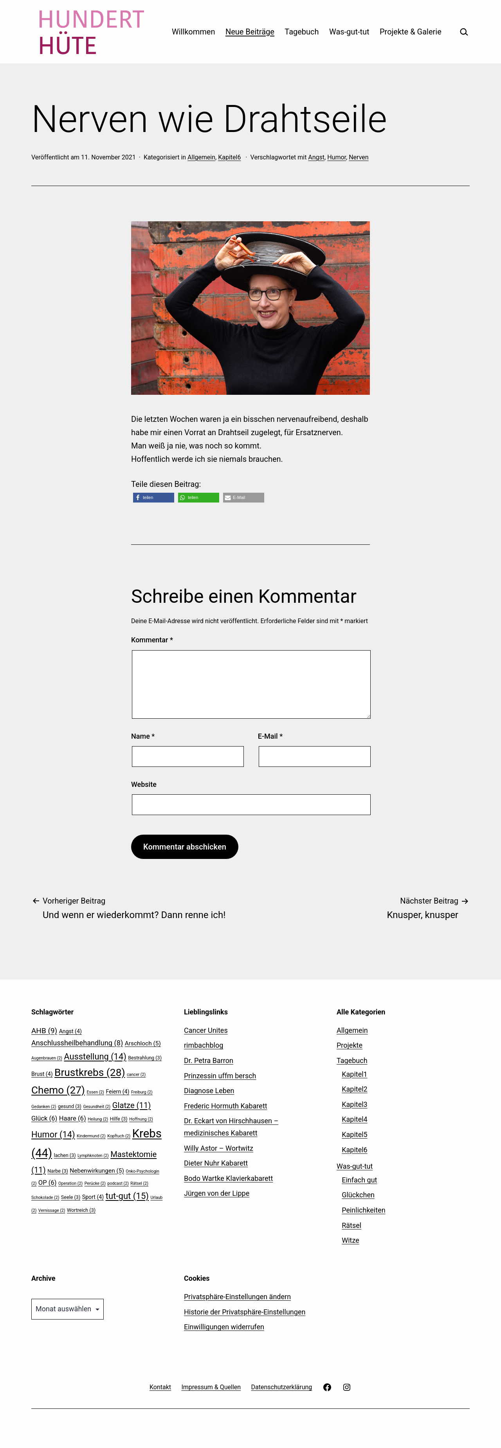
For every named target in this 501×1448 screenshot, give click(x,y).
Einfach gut (359, 1180)
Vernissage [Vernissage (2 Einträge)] (51, 1210)
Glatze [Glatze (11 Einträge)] (131, 1105)
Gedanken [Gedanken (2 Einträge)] (43, 1106)
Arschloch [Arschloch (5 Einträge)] (143, 1043)
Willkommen (193, 31)
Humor (336, 157)
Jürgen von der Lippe (216, 1193)
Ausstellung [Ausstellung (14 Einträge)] (95, 1056)
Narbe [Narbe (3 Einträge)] (57, 1171)
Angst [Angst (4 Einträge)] (70, 1031)
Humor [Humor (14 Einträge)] (53, 1134)
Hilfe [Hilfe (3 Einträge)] (119, 1119)
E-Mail (270, 736)
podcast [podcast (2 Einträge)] (117, 1183)
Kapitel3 (355, 1104)
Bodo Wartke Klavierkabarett (228, 1178)
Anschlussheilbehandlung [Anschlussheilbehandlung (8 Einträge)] (77, 1043)
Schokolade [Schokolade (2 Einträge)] (45, 1197)
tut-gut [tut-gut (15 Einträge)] (127, 1196)
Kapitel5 (355, 1134)
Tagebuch (302, 31)
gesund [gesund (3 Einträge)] (69, 1106)
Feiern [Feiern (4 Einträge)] (117, 1091)
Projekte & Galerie (411, 31)
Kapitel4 (355, 1119)
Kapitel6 (229, 157)
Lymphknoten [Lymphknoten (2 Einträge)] (93, 1155)
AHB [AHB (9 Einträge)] (44, 1030)
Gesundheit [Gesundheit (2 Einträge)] (96, 1106)
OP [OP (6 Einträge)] (47, 1182)
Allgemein (201, 157)
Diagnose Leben (209, 1090)
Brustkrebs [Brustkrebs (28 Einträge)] (89, 1072)
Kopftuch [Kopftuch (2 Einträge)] (118, 1136)
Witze (350, 1240)
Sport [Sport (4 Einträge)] (93, 1197)
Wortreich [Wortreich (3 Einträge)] (81, 1210)
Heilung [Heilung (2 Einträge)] (98, 1119)
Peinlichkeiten (363, 1210)
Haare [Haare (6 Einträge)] (72, 1118)
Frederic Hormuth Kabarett (225, 1106)
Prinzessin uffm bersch (220, 1076)
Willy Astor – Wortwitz (218, 1148)
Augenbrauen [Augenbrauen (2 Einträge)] (46, 1058)
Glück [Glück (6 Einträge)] (44, 1118)
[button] (153, 498)
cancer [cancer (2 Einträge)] (136, 1074)
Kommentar (152, 640)
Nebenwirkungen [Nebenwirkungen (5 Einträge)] (97, 1170)
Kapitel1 (355, 1074)
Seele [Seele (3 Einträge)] (70, 1197)
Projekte (349, 1045)
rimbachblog (203, 1045)
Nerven (358, 157)
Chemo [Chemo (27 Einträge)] (58, 1090)
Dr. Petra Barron (208, 1060)
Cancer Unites (206, 1030)
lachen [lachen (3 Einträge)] (65, 1155)
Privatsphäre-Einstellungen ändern (237, 1297)
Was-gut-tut (349, 31)
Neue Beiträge (249, 31)
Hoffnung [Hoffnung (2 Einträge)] (141, 1119)
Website (144, 784)
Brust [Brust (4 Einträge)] (42, 1074)
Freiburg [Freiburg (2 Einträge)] (142, 1092)
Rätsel (351, 1225)
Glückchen (358, 1195)
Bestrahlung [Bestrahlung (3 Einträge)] (145, 1058)
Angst (316, 157)
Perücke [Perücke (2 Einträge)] (95, 1183)
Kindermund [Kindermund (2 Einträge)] (91, 1136)
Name (143, 736)
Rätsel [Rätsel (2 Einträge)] (139, 1183)
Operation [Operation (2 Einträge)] (70, 1183)
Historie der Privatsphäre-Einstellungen (244, 1312)
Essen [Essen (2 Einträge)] (95, 1092)
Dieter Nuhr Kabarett (216, 1163)
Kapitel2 (355, 1089)
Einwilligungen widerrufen (224, 1327)
